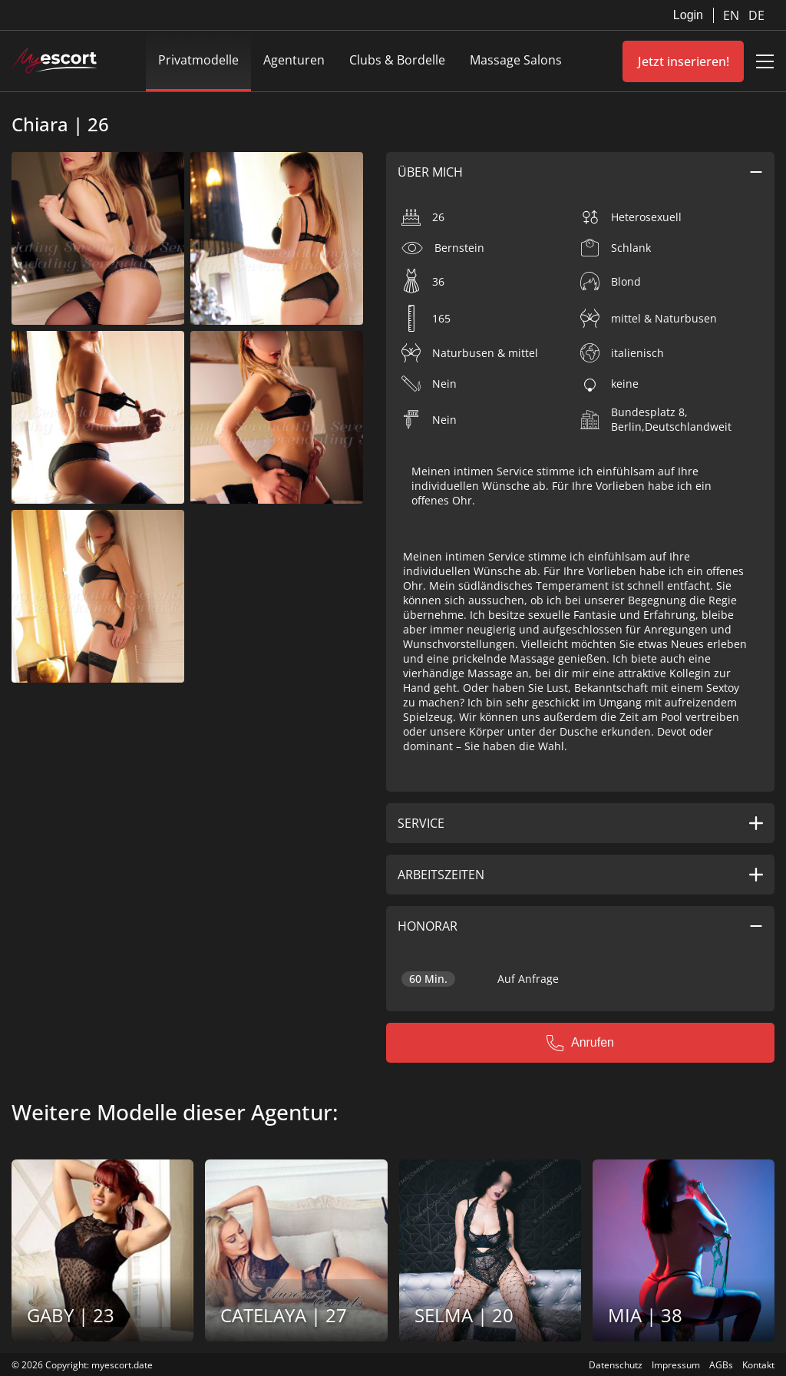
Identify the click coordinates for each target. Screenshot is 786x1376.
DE (756, 15)
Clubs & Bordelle (397, 59)
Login (688, 15)
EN (732, 15)
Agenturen (294, 59)
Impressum (676, 1364)
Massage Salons (516, 59)
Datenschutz (615, 1364)
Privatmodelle (198, 59)
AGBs (721, 1364)
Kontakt (758, 1364)
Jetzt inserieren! (683, 61)
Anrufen (580, 1042)
